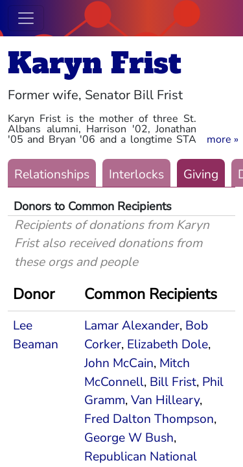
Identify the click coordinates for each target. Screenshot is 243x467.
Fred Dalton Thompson (149, 419)
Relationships (51, 174)
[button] (222, 139)
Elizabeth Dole (167, 344)
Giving (200, 174)
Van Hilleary (165, 400)
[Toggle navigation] (26, 18)
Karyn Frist (94, 63)
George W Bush (129, 437)
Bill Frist (173, 382)
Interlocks (136, 174)
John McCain (119, 363)
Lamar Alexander (131, 325)
